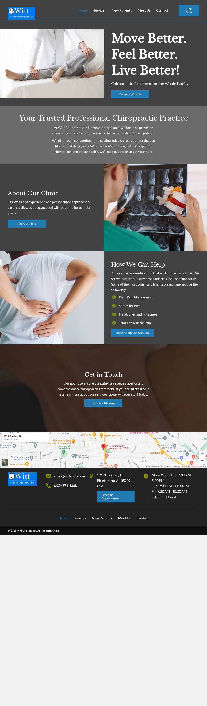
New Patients (102, 518)
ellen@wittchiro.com (69, 476)
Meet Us (124, 518)
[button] (189, 10)
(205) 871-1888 (65, 485)
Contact (143, 518)
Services (79, 518)
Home (62, 518)
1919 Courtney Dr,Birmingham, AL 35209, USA (114, 480)
